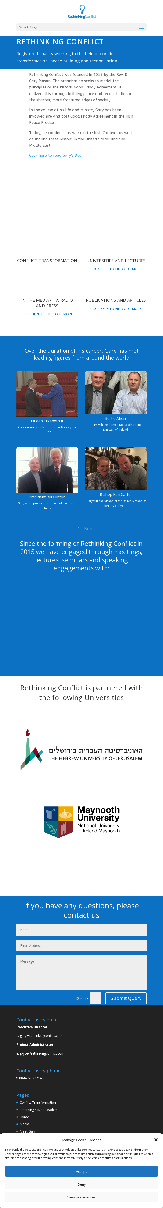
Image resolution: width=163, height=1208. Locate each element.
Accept (81, 1171)
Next (88, 528)
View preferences (81, 1197)
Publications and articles (116, 300)
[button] (156, 1139)
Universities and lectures (115, 260)
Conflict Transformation (47, 260)
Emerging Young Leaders (39, 1109)
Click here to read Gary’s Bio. (55, 155)
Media (24, 1124)
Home (24, 1117)
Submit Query (126, 998)
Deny (81, 1184)
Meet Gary (28, 1131)
